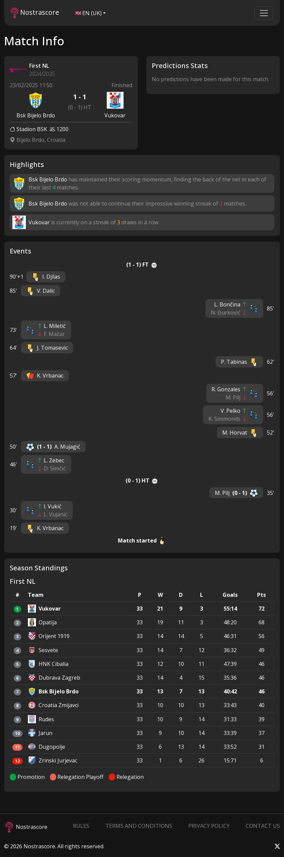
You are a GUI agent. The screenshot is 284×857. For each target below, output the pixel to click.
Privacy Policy (209, 826)
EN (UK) (89, 13)
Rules (81, 826)
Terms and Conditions (138, 826)
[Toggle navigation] (263, 13)
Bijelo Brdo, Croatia (37, 140)
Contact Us (263, 826)
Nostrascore (35, 12)
